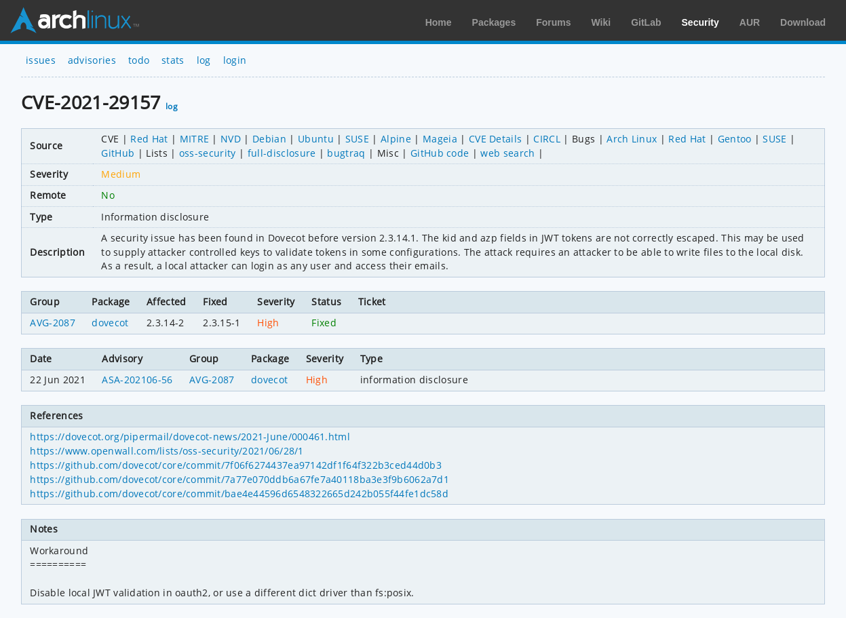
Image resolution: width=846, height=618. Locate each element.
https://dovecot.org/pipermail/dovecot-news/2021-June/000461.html (189, 436)
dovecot (110, 322)
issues (41, 60)
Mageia (440, 138)
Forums (553, 22)
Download (803, 22)
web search (507, 153)
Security (700, 22)
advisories (92, 60)
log (204, 60)
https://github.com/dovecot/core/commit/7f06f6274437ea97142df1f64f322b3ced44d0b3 (236, 465)
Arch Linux (74, 20)
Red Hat (149, 138)
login (235, 60)
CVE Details (495, 138)
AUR (749, 22)
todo (138, 60)
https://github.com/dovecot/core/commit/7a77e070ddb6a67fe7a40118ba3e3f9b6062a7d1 (239, 479)
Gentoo (735, 138)
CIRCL (546, 138)
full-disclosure (282, 153)
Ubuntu (316, 138)
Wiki (601, 22)
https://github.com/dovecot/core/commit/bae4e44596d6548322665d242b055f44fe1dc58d (239, 493)
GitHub (117, 153)
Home (438, 22)
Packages (494, 22)
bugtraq (346, 153)
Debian (269, 138)
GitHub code (439, 153)
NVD (230, 138)
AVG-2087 (52, 322)
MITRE (195, 138)
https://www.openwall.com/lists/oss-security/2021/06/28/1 (166, 450)
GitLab (646, 22)
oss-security (207, 153)
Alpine (396, 138)
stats (173, 60)
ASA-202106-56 (137, 379)
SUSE (357, 138)
